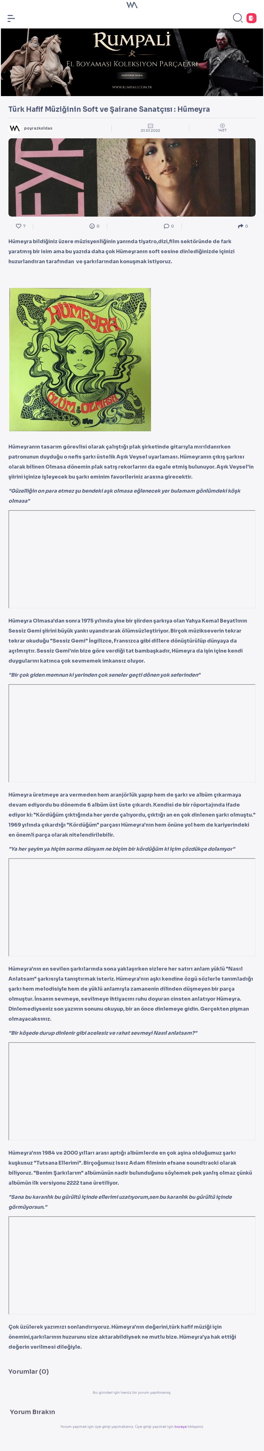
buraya (181, 1426)
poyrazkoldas (38, 128)
